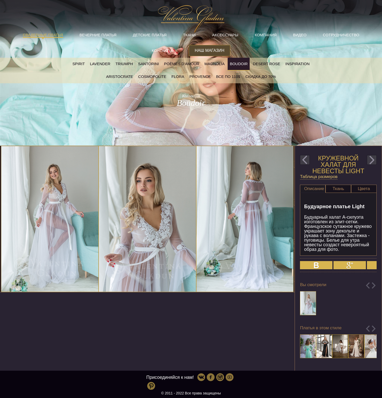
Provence (200, 76)
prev (305, 160)
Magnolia (214, 64)
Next (374, 285)
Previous (368, 285)
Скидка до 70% (260, 76)
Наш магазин (209, 50)
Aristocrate (119, 76)
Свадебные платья (43, 35)
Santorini (148, 64)
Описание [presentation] (314, 188)
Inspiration (297, 64)
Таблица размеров (319, 176)
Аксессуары (225, 35)
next (372, 160)
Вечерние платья (97, 35)
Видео (300, 35)
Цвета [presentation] (364, 188)
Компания (266, 35)
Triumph (124, 64)
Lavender (100, 64)
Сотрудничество (341, 35)
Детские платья (150, 35)
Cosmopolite (152, 76)
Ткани (189, 35)
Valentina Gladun (191, 19)
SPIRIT (78, 64)
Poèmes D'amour (181, 64)
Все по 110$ (228, 76)
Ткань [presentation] (338, 188)
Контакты (162, 50)
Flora (177, 76)
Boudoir (239, 64)
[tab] (313, 189)
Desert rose (266, 64)
